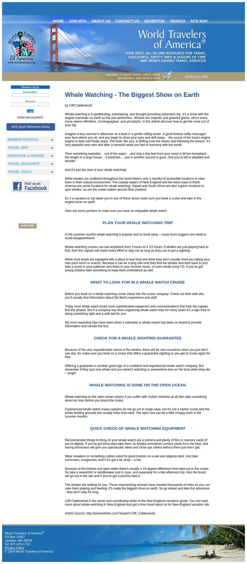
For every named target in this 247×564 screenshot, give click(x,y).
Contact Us (127, 21)
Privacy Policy (14, 548)
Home (58, 21)
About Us (100, 21)
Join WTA (77, 21)
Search (177, 21)
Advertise (154, 21)
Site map (199, 21)
